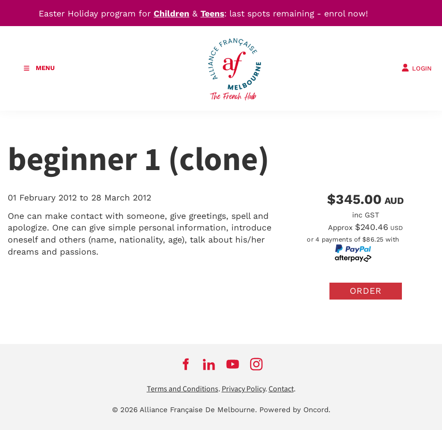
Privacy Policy (243, 389)
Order (366, 291)
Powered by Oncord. (294, 409)
